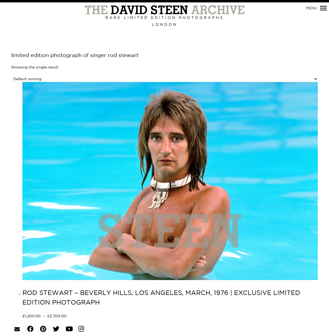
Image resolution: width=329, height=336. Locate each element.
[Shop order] (164, 79)
